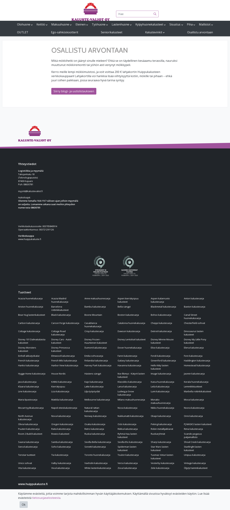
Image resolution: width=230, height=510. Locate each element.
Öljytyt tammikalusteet (195, 468)
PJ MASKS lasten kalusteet (198, 424)
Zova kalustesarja (127, 468)
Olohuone (23, 24)
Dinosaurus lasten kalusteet (193, 333)
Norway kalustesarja (95, 416)
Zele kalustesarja (160, 468)
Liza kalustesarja (60, 391)
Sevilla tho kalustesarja (130, 442)
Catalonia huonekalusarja (131, 323)
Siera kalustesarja (28, 446)
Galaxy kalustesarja (128, 360)
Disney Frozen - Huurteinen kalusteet (95, 341)
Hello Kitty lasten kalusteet (159, 367)
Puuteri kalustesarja (29, 428)
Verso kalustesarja (128, 463)
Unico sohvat (25, 463)
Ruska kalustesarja (94, 433)
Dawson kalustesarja (129, 331)
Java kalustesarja (27, 381)
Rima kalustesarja (193, 428)
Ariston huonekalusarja (30, 306)
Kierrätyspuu (58, 386)
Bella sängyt (124, 306)
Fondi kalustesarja (160, 355)
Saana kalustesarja (28, 442)
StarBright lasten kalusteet (193, 448)
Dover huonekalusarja (130, 347)
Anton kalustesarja (194, 298)
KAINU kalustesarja (61, 381)
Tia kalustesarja (59, 454)
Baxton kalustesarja (194, 306)
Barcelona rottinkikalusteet (60, 308)
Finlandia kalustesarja (96, 360)
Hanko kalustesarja (28, 365)
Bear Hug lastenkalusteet (31, 314)
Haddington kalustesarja (197, 360)
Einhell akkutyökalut (28, 355)
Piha (190, 24)
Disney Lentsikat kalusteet (132, 339)
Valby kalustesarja (61, 463)
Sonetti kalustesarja (95, 446)
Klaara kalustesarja (28, 386)
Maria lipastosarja (27, 399)
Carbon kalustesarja (29, 323)
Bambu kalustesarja (95, 306)
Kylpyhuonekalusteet (149, 24)
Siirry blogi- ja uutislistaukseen (74, 91)
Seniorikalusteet (111, 32)
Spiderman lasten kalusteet (127, 448)
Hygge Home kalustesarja (31, 373)
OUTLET (22, 32)
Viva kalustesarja (60, 468)
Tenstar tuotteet (26, 454)
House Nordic (58, 373)
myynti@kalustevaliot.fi (30, 191)
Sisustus (174, 24)
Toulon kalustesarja (128, 454)
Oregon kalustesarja (62, 424)
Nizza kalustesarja (127, 407)
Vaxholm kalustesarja (95, 463)
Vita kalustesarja (27, 468)
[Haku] (155, 14)
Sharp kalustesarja (161, 442)
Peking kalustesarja (161, 424)
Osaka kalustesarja (94, 424)
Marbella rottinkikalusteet (197, 391)
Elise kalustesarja (160, 347)
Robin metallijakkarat (162, 428)
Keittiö (40, 24)
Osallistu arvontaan (200, 32)
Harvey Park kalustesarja (97, 365)
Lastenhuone (120, 24)
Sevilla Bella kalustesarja (97, 442)
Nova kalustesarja (61, 416)
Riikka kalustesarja (128, 428)
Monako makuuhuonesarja (160, 401)
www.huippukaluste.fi (29, 239)
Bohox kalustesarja (161, 314)
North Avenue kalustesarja (25, 417)
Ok (23, 505)
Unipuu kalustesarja (194, 454)
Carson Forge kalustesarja (65, 323)
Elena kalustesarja (194, 347)
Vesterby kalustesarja (162, 463)
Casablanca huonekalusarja (92, 324)
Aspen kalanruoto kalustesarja (160, 300)
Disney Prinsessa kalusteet (60, 349)
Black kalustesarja (61, 314)
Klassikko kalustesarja (130, 381)
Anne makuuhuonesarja (97, 298)
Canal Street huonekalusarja (192, 316)
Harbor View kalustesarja (64, 365)
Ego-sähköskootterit (64, 32)
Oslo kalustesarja (127, 424)
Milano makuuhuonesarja (131, 399)
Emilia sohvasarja (93, 355)
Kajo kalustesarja (93, 381)
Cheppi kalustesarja (161, 323)
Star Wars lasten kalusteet (159, 448)
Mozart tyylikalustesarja (31, 407)
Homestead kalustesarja (197, 365)
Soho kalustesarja (61, 446)
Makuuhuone (60, 24)
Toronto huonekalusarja (97, 454)
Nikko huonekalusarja (162, 407)
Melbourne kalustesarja (97, 399)
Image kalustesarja (161, 373)
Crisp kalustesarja (94, 331)
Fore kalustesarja (193, 355)
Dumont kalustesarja (95, 347)
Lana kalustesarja (127, 386)
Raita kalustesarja (61, 428)
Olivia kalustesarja (28, 424)
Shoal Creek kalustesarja (197, 442)
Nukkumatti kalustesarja (130, 416)
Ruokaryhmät (158, 433)
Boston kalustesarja (128, 314)
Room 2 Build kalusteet (30, 433)
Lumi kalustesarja (160, 391)
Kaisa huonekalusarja (162, 381)
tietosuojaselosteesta (46, 498)
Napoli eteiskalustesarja (64, 407)
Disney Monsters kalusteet (27, 349)
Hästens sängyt (92, 373)
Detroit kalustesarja (161, 331)
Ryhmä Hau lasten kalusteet (127, 435)
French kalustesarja (28, 360)
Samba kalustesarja (62, 442)
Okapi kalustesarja (161, 416)
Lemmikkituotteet (193, 386)
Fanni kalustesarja (127, 355)
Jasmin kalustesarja (194, 373)
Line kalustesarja (27, 391)
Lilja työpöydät (92, 391)
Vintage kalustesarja (195, 463)
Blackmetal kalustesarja (163, 306)
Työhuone (98, 24)
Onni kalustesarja (193, 416)
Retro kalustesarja (94, 428)
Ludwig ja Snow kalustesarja (126, 393)
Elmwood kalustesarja (63, 355)
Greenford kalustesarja (163, 360)
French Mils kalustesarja (64, 360)
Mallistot (204, 24)
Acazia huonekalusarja (30, 298)
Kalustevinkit (153, 32)
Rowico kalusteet (60, 433)
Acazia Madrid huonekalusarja (59, 300)
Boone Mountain (93, 314)
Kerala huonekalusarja (196, 381)
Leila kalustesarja (160, 386)
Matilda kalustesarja (62, 399)
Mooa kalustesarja (194, 399)
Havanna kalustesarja (129, 365)
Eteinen (81, 24)
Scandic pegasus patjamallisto (193, 435)
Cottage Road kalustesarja (58, 333)
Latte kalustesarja (93, 386)
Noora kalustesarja (194, 407)
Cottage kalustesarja (29, 331)
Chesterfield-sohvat (194, 323)
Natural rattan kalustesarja (91, 409)
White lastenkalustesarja (97, 468)
